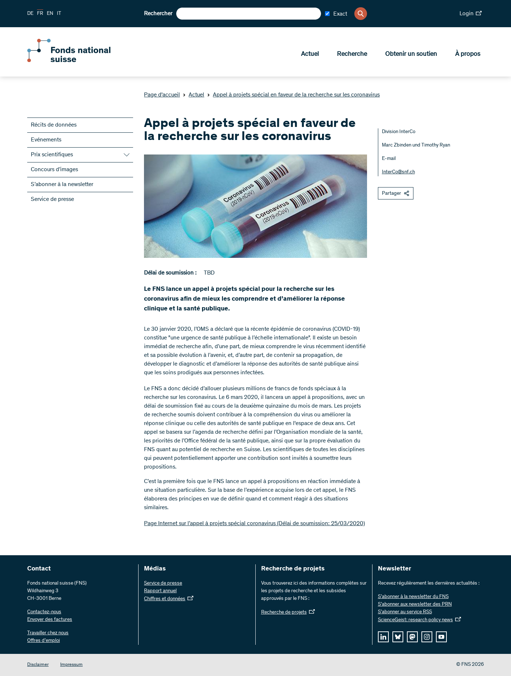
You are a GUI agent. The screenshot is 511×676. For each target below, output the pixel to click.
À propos (467, 54)
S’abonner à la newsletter (62, 184)
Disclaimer (38, 665)
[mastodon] (412, 636)
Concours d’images (54, 170)
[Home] (79, 61)
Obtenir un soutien (411, 54)
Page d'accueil (162, 95)
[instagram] (426, 636)
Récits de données (54, 125)
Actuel (310, 54)
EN (50, 13)
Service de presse (52, 199)
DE (30, 13)
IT (59, 13)
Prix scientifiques (52, 155)
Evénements (46, 140)
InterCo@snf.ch (398, 172)
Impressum (71, 665)
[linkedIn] (383, 636)
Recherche (352, 54)
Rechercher (158, 14)
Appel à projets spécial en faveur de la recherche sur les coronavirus (293, 95)
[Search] (360, 13)
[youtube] (441, 636)
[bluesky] (397, 636)
